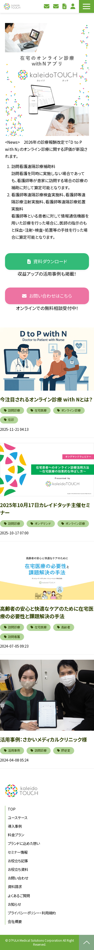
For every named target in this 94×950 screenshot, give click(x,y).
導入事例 (15, 826)
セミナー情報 (18, 852)
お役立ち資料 (65, 6)
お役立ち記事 (18, 860)
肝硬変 (65, 750)
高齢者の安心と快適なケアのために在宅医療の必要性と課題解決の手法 (46, 612)
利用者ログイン (73, 6)
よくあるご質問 (19, 895)
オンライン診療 (71, 410)
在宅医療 (41, 410)
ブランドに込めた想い (24, 843)
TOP (12, 809)
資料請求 (56, 6)
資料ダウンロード (50, 261)
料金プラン (16, 834)
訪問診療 (14, 410)
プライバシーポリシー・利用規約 (32, 912)
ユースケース (18, 817)
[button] (86, 6)
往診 (11, 419)
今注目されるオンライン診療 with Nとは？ (46, 399)
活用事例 (14, 750)
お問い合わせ (47, 6)
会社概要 (15, 921)
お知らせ (14, 904)
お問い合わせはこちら (50, 295)
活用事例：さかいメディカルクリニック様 (43, 739)
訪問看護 (14, 636)
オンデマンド (43, 523)
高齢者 (65, 627)
